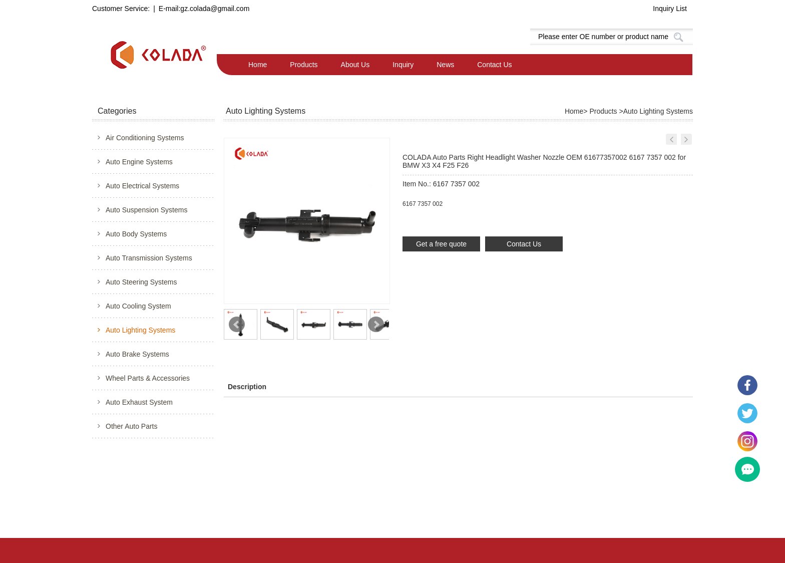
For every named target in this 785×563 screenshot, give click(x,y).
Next (376, 325)
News (445, 65)
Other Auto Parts (132, 426)
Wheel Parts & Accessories (148, 378)
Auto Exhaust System (139, 402)
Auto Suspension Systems (146, 210)
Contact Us (494, 65)
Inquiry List (670, 9)
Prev (237, 325)
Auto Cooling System (138, 306)
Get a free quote (441, 244)
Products (303, 65)
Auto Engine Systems (139, 162)
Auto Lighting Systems (140, 330)
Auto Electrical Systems (142, 186)
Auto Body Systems (136, 234)
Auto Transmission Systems (149, 258)
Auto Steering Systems (141, 282)
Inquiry (403, 65)
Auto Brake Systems (137, 354)
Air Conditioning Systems (145, 138)
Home (257, 65)
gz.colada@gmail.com (214, 9)
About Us (355, 65)
